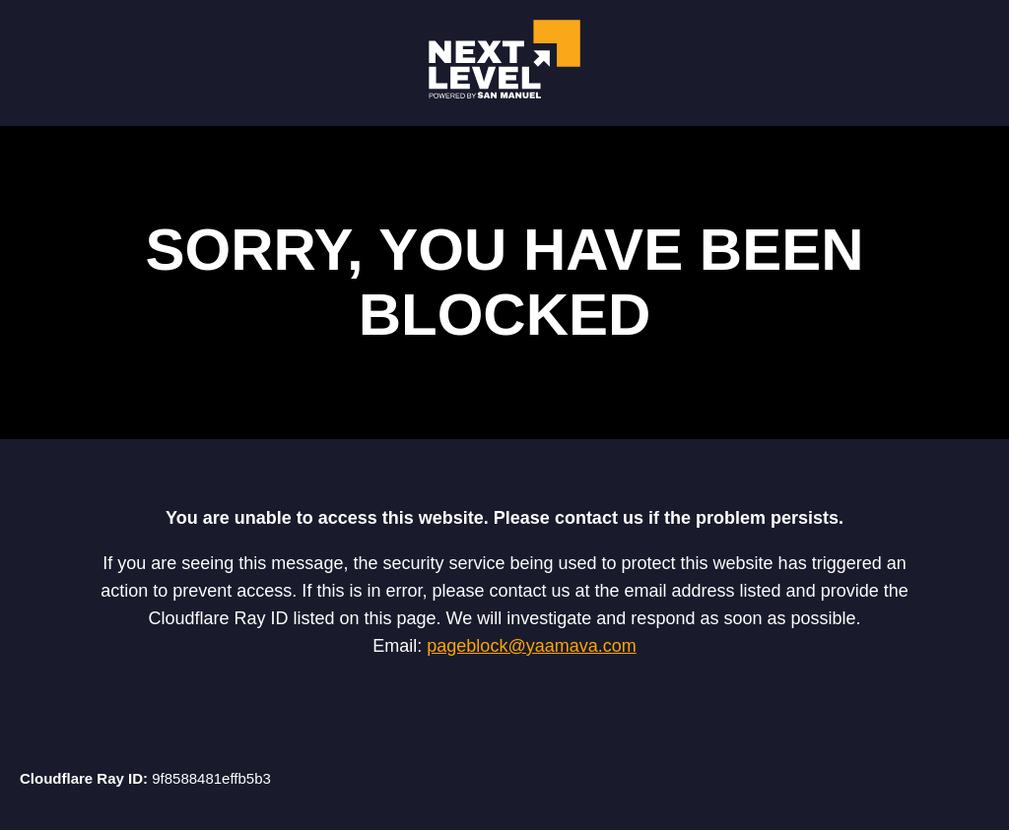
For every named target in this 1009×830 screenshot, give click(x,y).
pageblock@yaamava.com (531, 646)
